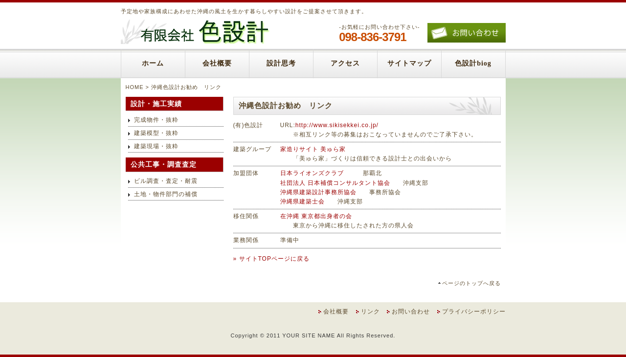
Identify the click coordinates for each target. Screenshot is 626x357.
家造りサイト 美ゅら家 (313, 149)
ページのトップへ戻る (471, 283)
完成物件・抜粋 (156, 119)
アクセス (345, 63)
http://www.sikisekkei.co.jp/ (337, 125)
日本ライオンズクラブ (312, 173)
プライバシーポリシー (474, 311)
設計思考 (281, 63)
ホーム (153, 63)
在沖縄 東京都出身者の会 (316, 216)
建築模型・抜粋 (156, 133)
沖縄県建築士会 (302, 201)
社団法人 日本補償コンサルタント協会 (335, 182)
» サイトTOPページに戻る (271, 258)
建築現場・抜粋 (156, 146)
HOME (135, 87)
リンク (370, 311)
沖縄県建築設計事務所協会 (318, 192)
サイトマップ (409, 63)
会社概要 (217, 63)
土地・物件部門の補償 (166, 194)
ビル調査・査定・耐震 (166, 181)
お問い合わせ (411, 311)
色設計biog (473, 63)
